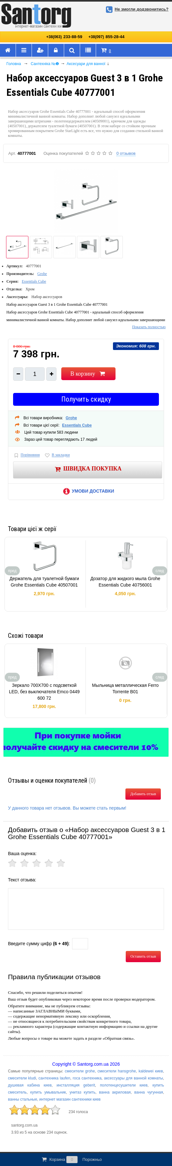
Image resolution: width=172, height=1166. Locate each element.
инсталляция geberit (75, 1085)
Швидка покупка (88, 469)
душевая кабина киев (30, 1085)
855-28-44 (106, 36)
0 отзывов (126, 153)
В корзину (88, 374)
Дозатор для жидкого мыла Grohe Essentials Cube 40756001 (125, 581)
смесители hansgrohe (117, 1071)
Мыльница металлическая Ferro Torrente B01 (125, 688)
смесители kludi (22, 1078)
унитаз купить (82, 1092)
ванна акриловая (115, 1092)
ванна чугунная (148, 1092)
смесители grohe (80, 1071)
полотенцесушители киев (123, 1085)
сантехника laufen (55, 1078)
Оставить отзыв (143, 956)
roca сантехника (87, 1078)
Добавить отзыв (143, 794)
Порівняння (26, 455)
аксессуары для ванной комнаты (133, 1078)
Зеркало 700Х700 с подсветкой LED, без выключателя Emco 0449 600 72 (44, 691)
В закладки (57, 455)
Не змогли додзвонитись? (136, 9)
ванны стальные (22, 1099)
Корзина (71, 1159)
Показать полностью (149, 327)
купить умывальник (48, 1092)
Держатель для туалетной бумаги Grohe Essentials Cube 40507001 (44, 581)
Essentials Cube (34, 281)
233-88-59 (64, 36)
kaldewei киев (150, 1071)
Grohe (42, 273)
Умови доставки (87, 491)
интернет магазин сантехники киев (70, 1099)
